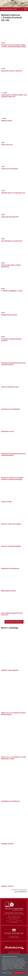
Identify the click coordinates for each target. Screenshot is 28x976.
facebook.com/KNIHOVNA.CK (15, 921)
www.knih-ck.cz (15, 919)
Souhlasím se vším (19, 973)
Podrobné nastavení (7, 972)
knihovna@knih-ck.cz (16, 917)
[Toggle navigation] (25, 9)
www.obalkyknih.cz (20, 891)
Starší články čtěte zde (14, 622)
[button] (2, 3)
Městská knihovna (9, 9)
